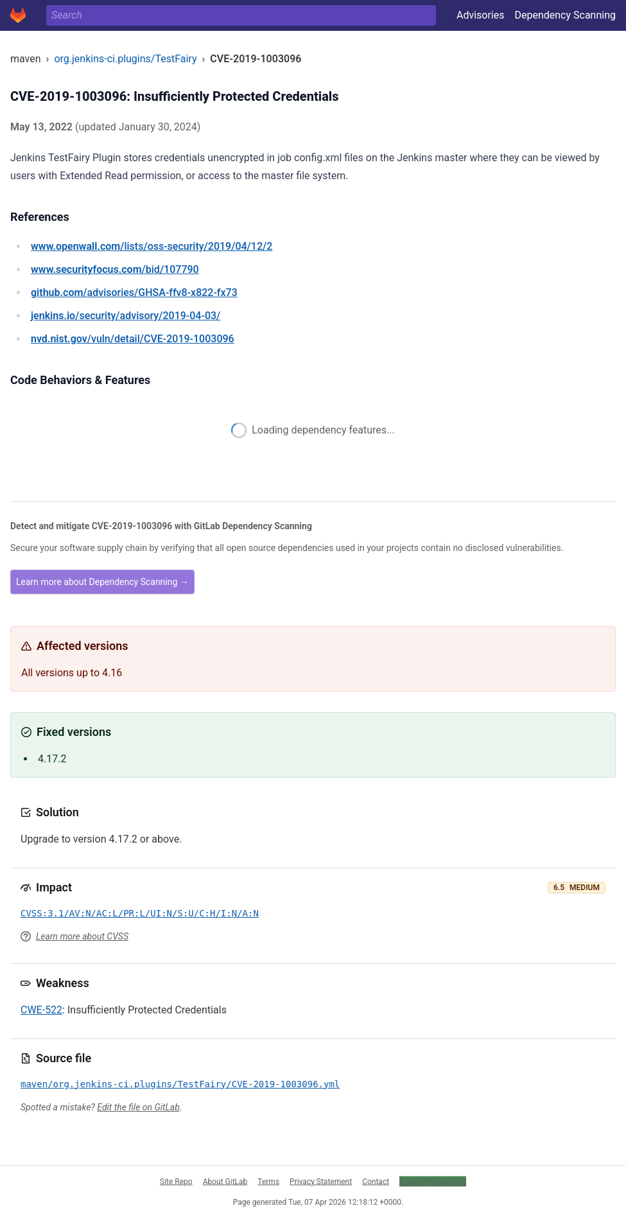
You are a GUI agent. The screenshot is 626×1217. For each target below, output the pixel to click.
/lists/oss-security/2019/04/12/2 (151, 246)
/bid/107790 (115, 269)
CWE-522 (41, 1010)
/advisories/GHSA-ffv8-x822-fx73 (134, 292)
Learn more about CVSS (82, 936)
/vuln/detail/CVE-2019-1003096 (132, 339)
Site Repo (176, 1181)
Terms (268, 1181)
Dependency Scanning (565, 15)
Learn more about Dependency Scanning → (102, 582)
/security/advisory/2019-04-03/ (125, 316)
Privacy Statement (321, 1181)
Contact (375, 1181)
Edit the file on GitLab (138, 1107)
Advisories (480, 15)
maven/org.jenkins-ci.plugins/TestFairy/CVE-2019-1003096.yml (180, 1084)
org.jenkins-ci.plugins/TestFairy (125, 59)
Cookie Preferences (432, 1181)
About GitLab (225, 1181)
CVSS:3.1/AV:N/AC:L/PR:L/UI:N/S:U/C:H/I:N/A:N (140, 913)
